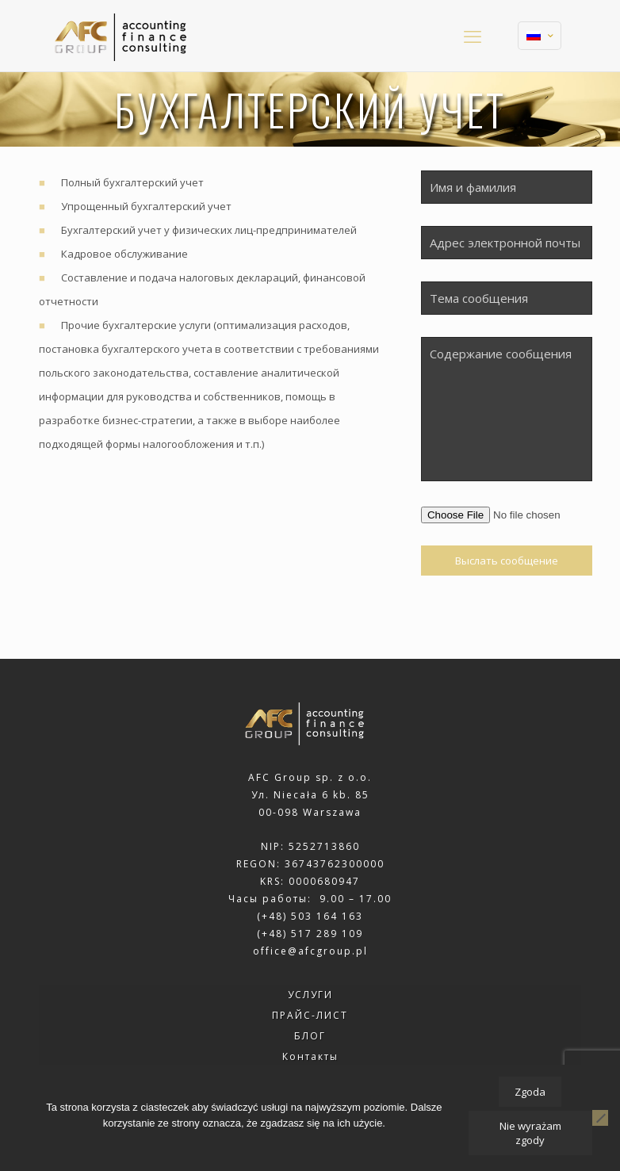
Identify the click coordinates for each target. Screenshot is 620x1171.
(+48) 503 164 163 (310, 916)
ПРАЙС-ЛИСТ (310, 1015)
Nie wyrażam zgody (530, 1133)
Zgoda (530, 1092)
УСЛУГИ (310, 994)
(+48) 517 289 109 (310, 933)
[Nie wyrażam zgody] (600, 1118)
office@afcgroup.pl (310, 951)
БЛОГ (310, 1036)
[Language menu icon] (539, 35)
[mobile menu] (472, 35)
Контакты (310, 1056)
